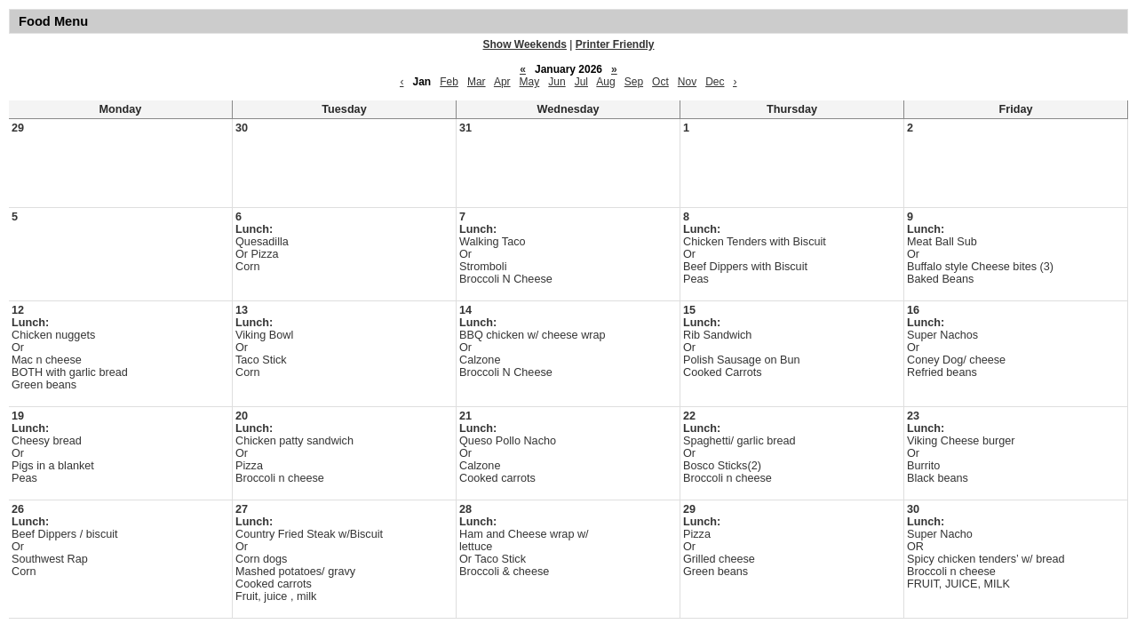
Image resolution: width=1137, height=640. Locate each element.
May (530, 82)
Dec (714, 82)
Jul (581, 82)
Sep (633, 82)
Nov (687, 82)
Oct (660, 82)
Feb (449, 82)
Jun (556, 82)
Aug (605, 82)
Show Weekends (525, 44)
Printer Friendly (615, 44)
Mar (476, 82)
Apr (502, 82)
